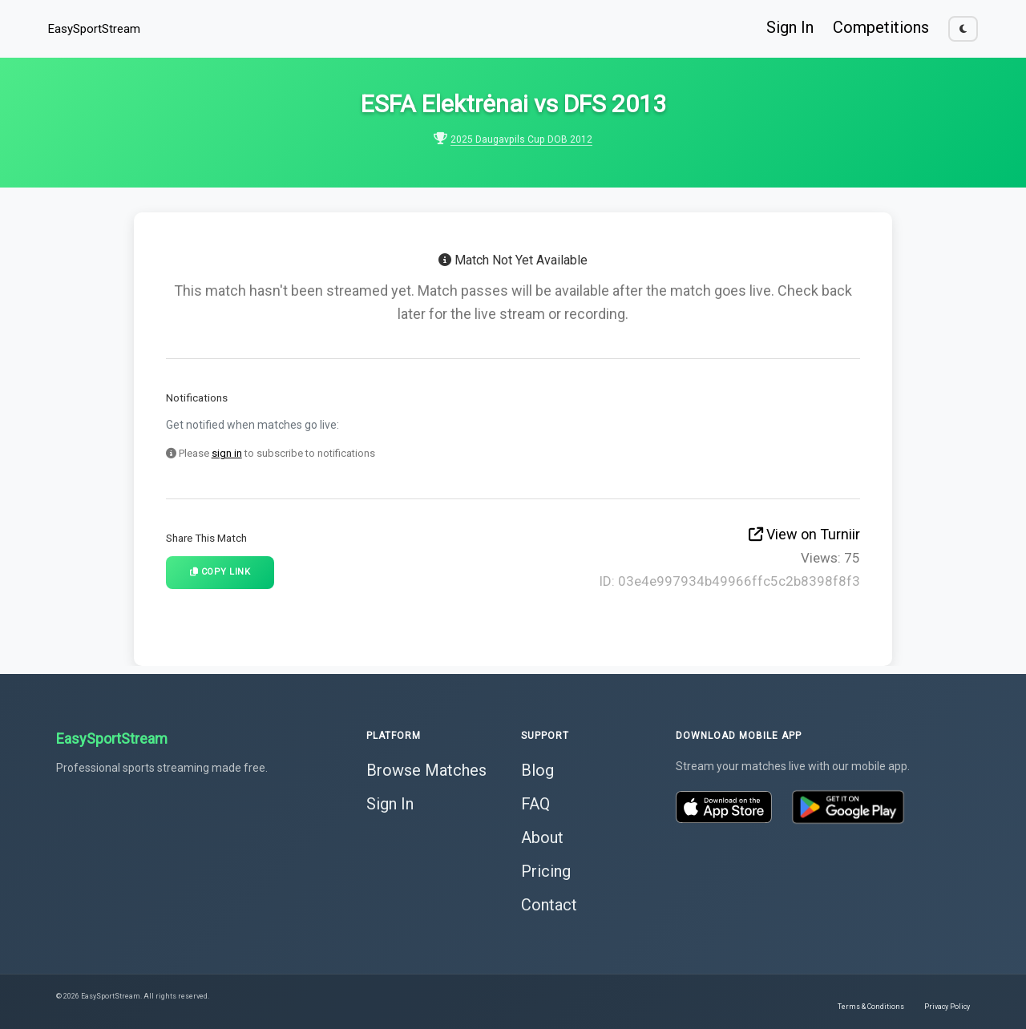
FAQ (535, 800)
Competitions (881, 27)
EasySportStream (94, 29)
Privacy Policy (947, 1003)
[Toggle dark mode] (963, 29)
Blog (537, 767)
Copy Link (220, 572)
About (542, 834)
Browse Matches (426, 767)
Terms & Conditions (871, 1003)
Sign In (790, 27)
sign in (227, 453)
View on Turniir (804, 534)
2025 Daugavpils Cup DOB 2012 (522, 138)
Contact (549, 901)
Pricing (546, 868)
